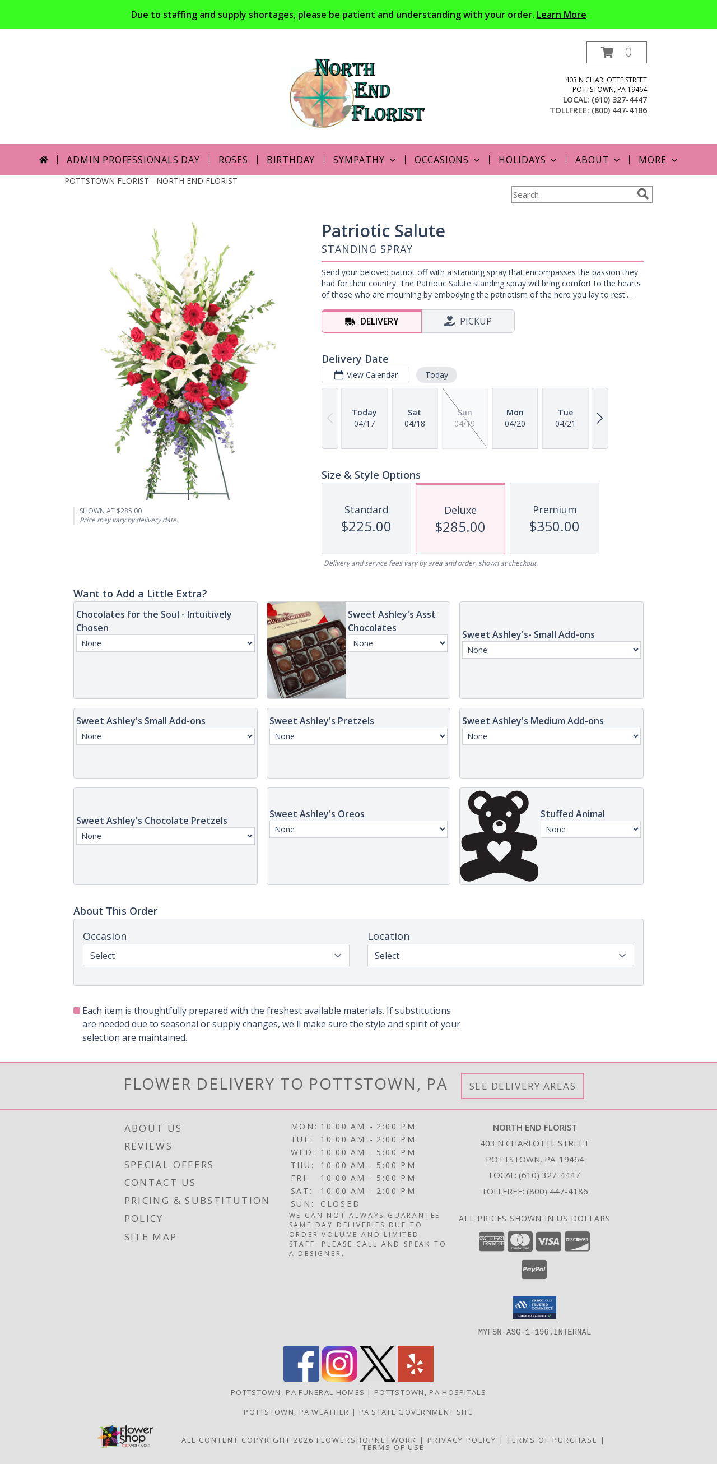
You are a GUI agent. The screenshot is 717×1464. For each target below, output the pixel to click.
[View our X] (377, 1378)
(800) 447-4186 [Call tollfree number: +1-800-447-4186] (619, 110)
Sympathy (365, 160)
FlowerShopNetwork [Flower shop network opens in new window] (366, 1439)
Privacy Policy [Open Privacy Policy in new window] (461, 1439)
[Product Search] (572, 194)
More (659, 160)
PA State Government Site (416, 1411)
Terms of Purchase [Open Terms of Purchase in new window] (552, 1439)
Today (436, 374)
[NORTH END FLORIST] (358, 92)
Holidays (529, 160)
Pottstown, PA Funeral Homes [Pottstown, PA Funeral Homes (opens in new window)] (298, 1392)
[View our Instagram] (339, 1378)
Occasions (448, 160)
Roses (233, 160)
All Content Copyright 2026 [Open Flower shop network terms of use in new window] (247, 1439)
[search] (643, 194)
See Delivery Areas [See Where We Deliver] (522, 1086)
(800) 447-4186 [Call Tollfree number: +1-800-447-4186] (557, 1191)
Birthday (291, 160)
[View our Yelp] (416, 1378)
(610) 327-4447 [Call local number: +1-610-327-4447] (619, 99)
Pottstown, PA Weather (296, 1411)
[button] (616, 52)
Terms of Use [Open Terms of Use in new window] (393, 1447)
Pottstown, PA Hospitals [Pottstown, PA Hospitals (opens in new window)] (430, 1392)
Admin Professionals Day (133, 160)
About (598, 160)
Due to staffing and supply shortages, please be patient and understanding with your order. (358, 14)
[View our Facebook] (301, 1378)
